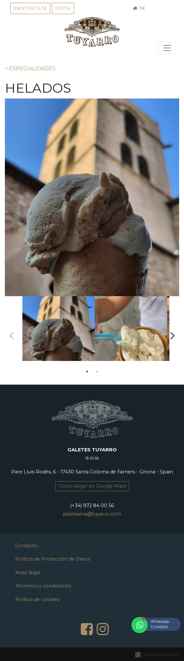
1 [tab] (87, 371)
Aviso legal (27, 572)
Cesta (63, 8)
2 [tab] (97, 371)
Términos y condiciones (43, 586)
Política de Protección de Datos (52, 559)
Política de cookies (37, 599)
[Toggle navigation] (167, 47)
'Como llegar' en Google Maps (92, 486)
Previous (11, 335)
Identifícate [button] (30, 8)
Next (172, 335)
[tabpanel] (56, 331)
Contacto (26, 546)
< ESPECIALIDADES (30, 68)
